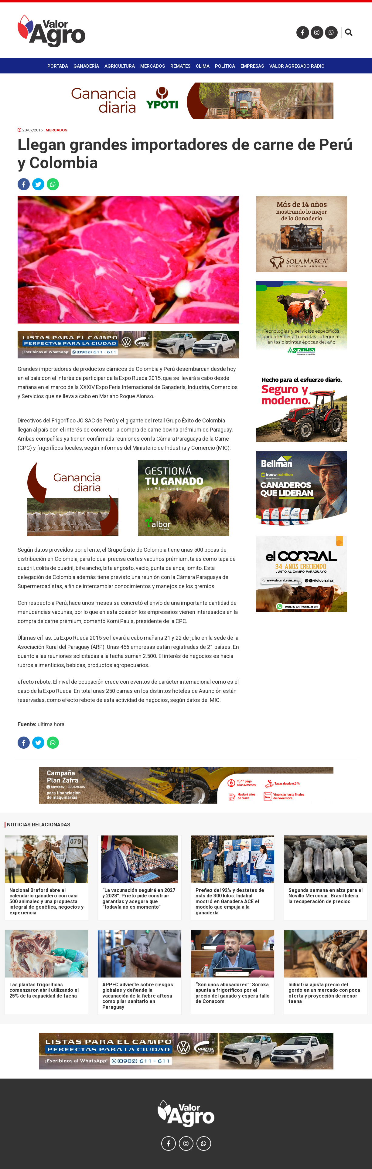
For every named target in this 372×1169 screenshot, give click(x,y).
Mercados (152, 66)
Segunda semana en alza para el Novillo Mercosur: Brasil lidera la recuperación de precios (325, 895)
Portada (57, 66)
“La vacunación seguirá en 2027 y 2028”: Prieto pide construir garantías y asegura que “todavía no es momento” (138, 898)
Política (225, 66)
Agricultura (119, 66)
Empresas (252, 66)
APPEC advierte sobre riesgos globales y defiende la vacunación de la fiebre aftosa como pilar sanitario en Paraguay (137, 996)
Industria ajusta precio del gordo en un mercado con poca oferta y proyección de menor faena (324, 993)
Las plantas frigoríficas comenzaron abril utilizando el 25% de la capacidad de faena (44, 990)
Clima (203, 66)
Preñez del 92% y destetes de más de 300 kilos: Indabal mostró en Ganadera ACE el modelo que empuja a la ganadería (230, 901)
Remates (180, 66)
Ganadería (86, 66)
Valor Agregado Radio (297, 66)
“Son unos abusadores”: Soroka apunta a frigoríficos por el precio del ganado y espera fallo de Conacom (233, 993)
